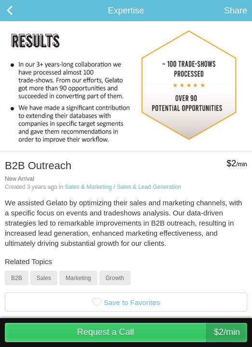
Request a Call (162, 332)
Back (19, 10)
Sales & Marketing (88, 187)
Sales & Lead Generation (149, 187)
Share (235, 10)
